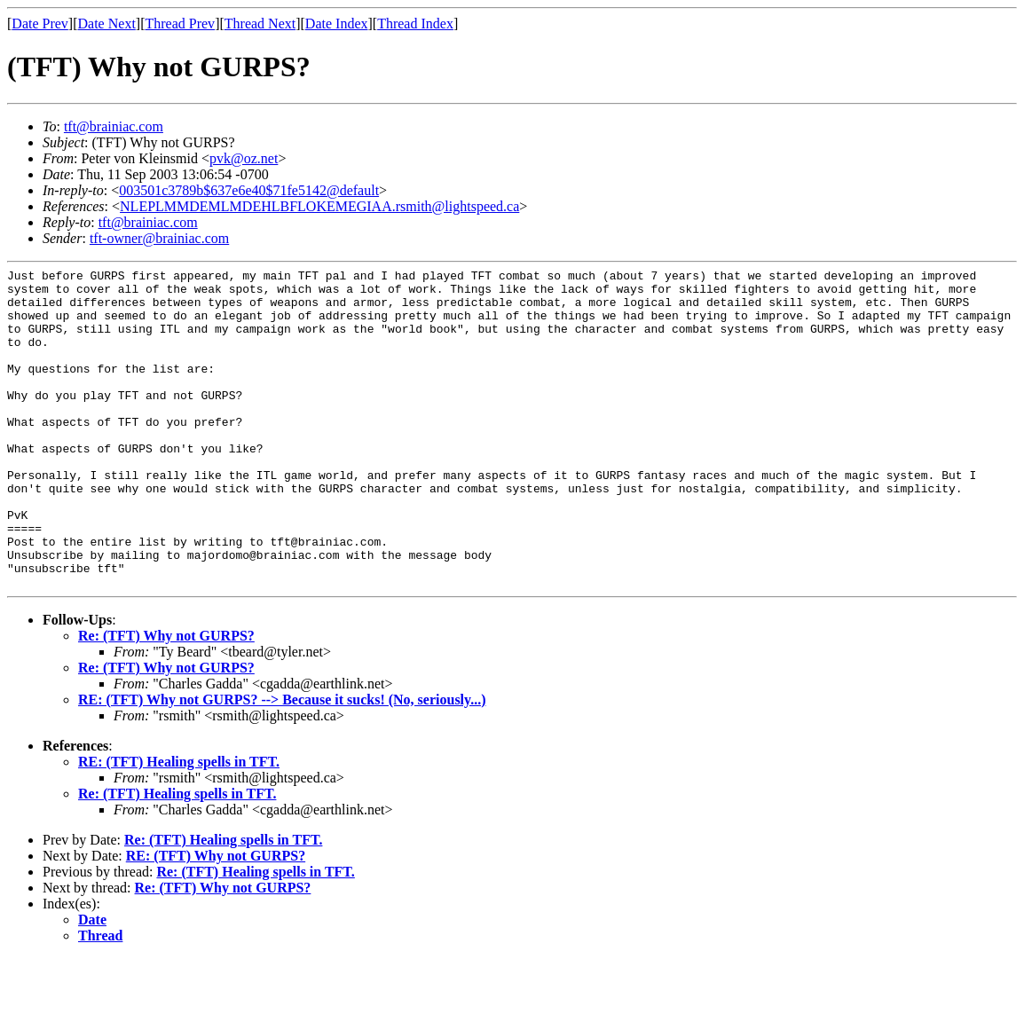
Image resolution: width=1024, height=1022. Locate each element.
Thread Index (415, 23)
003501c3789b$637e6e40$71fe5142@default (249, 190)
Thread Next (259, 23)
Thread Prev (180, 23)
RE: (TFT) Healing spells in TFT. (179, 825)
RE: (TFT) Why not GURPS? (215, 919)
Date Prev (40, 23)
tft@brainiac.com (113, 126)
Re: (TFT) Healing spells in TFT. (177, 857)
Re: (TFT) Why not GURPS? (166, 699)
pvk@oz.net (243, 158)
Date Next (107, 23)
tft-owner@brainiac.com (159, 238)
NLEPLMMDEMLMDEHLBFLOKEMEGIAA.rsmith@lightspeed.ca (319, 206)
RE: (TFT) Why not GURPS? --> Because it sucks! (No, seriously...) (282, 763)
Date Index (336, 23)
